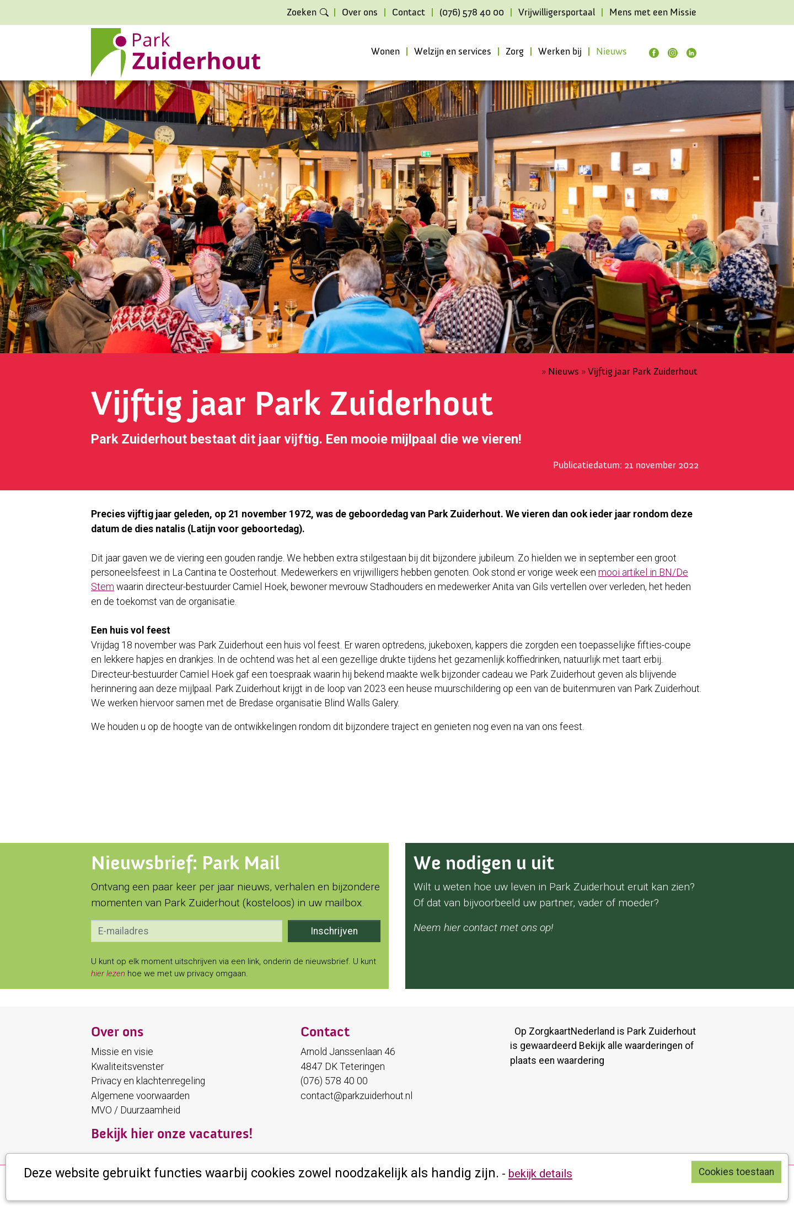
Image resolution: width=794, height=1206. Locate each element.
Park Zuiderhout (661, 1031)
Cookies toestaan (736, 1171)
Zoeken (301, 12)
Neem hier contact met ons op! (483, 927)
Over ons (360, 12)
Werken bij (560, 51)
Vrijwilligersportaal (556, 12)
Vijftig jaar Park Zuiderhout (643, 371)
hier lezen (108, 973)
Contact (408, 12)
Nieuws (611, 51)
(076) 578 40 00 (471, 12)
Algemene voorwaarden (140, 1095)
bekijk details (540, 1173)
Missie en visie (122, 1051)
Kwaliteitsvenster (127, 1066)
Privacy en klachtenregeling (148, 1080)
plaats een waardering (557, 1060)
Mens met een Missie (652, 12)
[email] (186, 931)
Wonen (385, 51)
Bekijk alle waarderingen (631, 1045)
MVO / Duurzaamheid (135, 1110)
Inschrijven (334, 931)
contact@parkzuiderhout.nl (356, 1095)
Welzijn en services (452, 51)
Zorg (515, 51)
